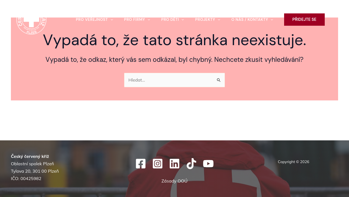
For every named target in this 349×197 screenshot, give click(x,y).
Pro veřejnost (92, 19)
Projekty (208, 19)
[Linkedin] (174, 163)
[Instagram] (157, 163)
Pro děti (172, 19)
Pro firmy (136, 19)
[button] (108, 19)
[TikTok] (191, 163)
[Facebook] (140, 163)
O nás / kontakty (254, 19)
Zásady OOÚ (174, 181)
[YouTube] (208, 163)
